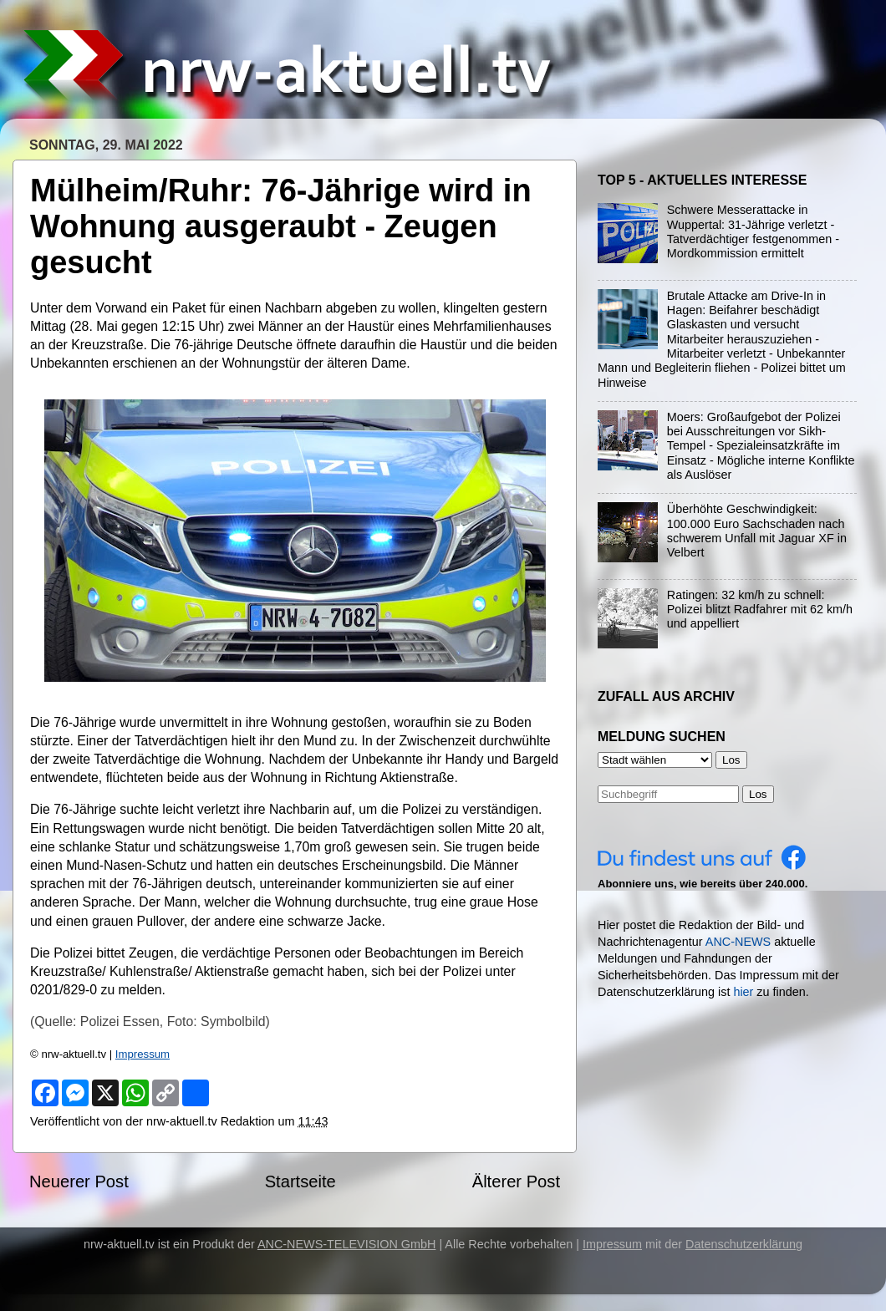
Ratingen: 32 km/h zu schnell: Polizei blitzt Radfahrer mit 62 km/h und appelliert (760, 609)
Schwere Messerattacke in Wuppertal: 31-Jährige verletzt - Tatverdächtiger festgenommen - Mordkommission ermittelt (753, 231)
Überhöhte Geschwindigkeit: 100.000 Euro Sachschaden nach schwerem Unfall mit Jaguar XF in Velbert (757, 530)
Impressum (142, 1054)
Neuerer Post (79, 1181)
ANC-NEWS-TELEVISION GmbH (346, 1244)
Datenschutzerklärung (743, 1244)
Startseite (300, 1181)
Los (758, 794)
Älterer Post (516, 1181)
